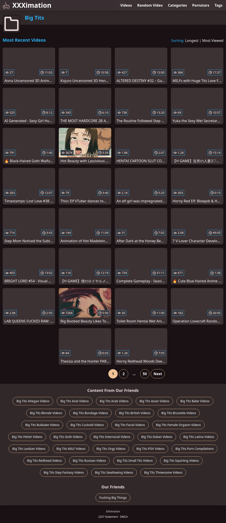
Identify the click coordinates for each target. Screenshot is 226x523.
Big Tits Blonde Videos (46, 413)
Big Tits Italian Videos (156, 437)
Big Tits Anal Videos (74, 401)
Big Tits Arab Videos (114, 401)
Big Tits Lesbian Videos (28, 449)
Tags (218, 5)
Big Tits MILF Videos (70, 449)
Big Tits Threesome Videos (163, 472)
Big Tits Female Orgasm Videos (178, 425)
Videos (126, 5)
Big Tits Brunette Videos (178, 413)
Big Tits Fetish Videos (27, 437)
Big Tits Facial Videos (130, 425)
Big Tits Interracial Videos (112, 437)
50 (145, 373)
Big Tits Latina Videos (198, 437)
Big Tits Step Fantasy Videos (64, 472)
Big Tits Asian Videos (154, 401)
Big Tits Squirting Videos (181, 460)
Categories (177, 5)
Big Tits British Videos (134, 413)
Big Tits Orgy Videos (110, 449)
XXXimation (27, 5)
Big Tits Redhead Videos (44, 460)
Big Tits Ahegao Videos (32, 401)
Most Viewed (212, 40)
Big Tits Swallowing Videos (114, 472)
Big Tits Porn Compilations (194, 449)
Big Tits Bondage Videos (90, 413)
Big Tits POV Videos (150, 449)
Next (158, 373)
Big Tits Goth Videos (67, 437)
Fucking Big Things (113, 497)
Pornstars (200, 5)
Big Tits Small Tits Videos (135, 460)
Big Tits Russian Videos (89, 460)
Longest (191, 40)
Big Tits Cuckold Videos (87, 425)
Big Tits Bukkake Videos (42, 425)
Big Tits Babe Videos (195, 401)
